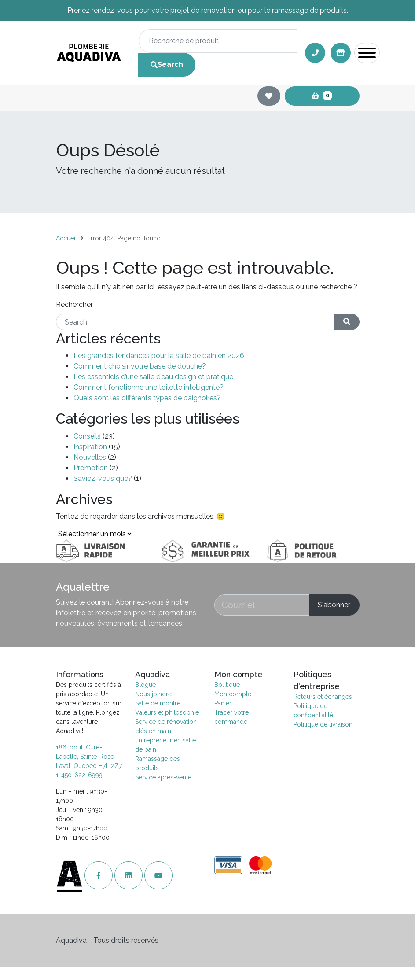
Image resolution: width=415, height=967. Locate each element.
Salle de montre (157, 703)
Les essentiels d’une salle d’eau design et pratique (153, 377)
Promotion (90, 468)
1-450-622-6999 (79, 775)
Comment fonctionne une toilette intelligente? (148, 387)
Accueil (66, 238)
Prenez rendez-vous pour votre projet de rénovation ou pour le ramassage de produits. (207, 10)
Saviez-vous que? (102, 478)
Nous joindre (153, 694)
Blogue (145, 684)
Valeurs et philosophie (167, 712)
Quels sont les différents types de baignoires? (147, 398)
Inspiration (90, 447)
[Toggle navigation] (367, 53)
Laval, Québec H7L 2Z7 (89, 765)
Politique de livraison (323, 724)
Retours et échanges (323, 696)
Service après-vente (163, 777)
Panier (222, 703)
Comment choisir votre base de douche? (139, 366)
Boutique (227, 684)
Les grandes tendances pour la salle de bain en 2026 (158, 355)
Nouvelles (89, 457)
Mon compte (232, 694)
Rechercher (74, 304)
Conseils (87, 436)
